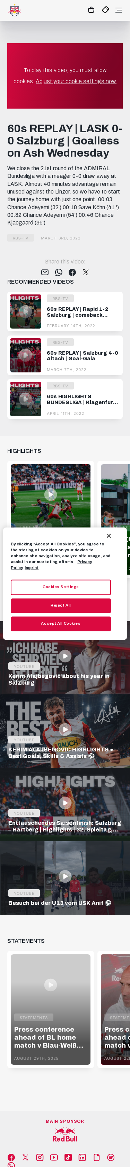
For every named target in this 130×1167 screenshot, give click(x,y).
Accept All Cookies (60, 623)
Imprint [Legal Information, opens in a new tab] (31, 568)
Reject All (61, 605)
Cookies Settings (61, 587)
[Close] (108, 535)
